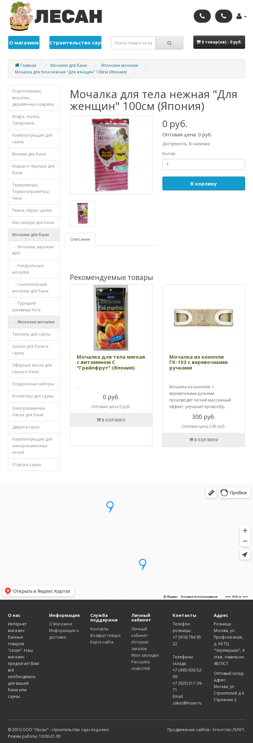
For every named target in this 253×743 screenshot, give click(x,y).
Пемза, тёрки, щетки (32, 210)
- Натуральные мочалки (28, 269)
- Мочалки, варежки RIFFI (33, 250)
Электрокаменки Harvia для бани (28, 411)
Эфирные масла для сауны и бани (32, 368)
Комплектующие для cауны (32, 138)
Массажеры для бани (33, 222)
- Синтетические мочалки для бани (30, 288)
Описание (80, 239)
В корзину (203, 183)
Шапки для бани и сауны (30, 350)
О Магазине (60, 624)
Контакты (99, 629)
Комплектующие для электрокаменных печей (32, 445)
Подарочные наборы (33, 384)
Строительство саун (75, 42)
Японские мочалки (119, 65)
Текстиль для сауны (31, 334)
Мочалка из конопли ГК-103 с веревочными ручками (198, 362)
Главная (25, 65)
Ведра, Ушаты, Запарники (26, 120)
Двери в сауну (26, 427)
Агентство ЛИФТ (228, 729)
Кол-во (169, 153)
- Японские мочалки (33, 322)
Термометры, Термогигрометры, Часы (31, 191)
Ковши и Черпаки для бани (33, 169)
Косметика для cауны (33, 396)
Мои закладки (145, 655)
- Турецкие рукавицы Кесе (26, 306)
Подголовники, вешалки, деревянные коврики (33, 97)
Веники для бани (29, 154)
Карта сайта (101, 642)
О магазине (24, 42)
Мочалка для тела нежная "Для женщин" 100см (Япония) (70, 72)
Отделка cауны (26, 464)
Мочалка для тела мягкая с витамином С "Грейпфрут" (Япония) (111, 362)
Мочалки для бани (68, 65)
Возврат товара (105, 635)
